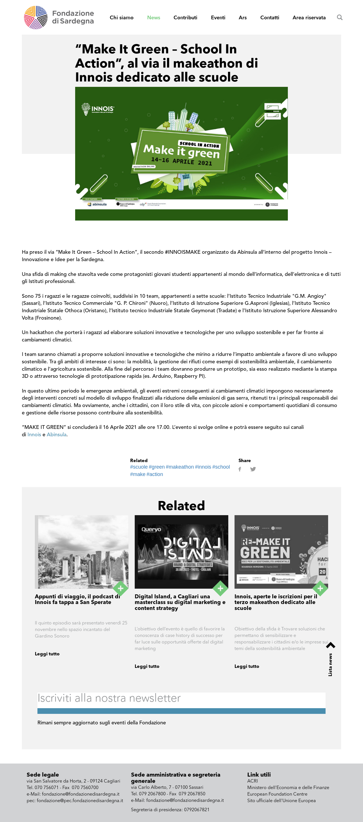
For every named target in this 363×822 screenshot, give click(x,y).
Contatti (269, 17)
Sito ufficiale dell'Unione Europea (281, 801)
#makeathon (180, 467)
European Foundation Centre (277, 794)
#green (157, 467)
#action (155, 474)
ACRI (252, 781)
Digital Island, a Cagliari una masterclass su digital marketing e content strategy (180, 603)
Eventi (218, 17)
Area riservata (309, 17)
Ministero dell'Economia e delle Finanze (288, 788)
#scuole (139, 467)
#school (221, 467)
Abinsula (56, 434)
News (153, 17)
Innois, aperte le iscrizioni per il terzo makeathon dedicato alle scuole (276, 603)
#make (137, 474)
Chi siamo (122, 17)
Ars (243, 17)
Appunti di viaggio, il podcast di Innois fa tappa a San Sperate (77, 600)
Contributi (185, 17)
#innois (203, 467)
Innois (34, 434)
